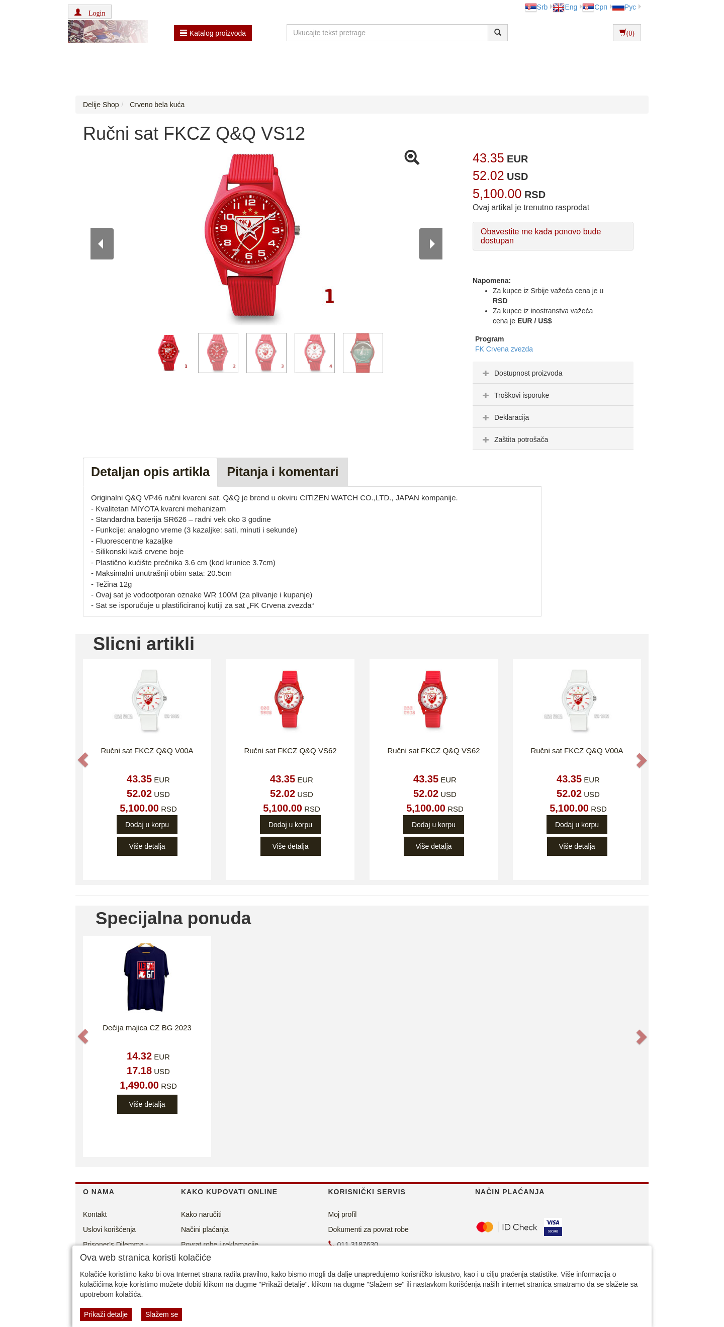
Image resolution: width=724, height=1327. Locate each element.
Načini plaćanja (205, 1229)
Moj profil (342, 1214)
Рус (624, 7)
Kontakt (95, 1214)
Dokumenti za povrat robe (368, 1229)
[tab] (553, 373)
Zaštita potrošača (514, 439)
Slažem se (161, 1314)
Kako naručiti (201, 1214)
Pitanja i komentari (282, 472)
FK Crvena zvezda (504, 349)
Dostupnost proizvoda (521, 373)
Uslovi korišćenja (109, 1229)
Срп (594, 7)
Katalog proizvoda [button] (213, 33)
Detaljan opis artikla (150, 472)
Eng (565, 7)
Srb (536, 7)
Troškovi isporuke (514, 395)
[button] (90, 12)
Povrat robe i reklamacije (219, 1245)
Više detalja (147, 846)
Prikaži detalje (106, 1314)
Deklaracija (504, 417)
